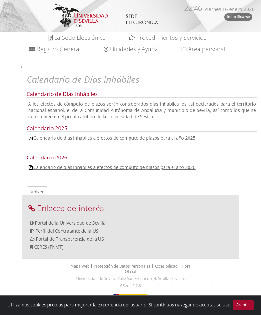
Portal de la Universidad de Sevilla (70, 223)
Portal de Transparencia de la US (70, 239)
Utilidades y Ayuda (131, 49)
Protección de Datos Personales (122, 266)
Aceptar (243, 305)
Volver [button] (37, 192)
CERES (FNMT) (48, 247)
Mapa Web (80, 266)
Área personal (203, 49)
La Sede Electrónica (77, 37)
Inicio (25, 66)
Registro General (54, 49)
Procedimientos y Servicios (167, 37)
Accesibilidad (167, 266)
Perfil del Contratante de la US (66, 231)
